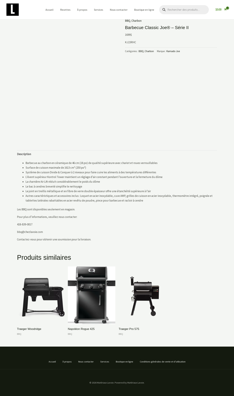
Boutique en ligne (144, 9)
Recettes (65, 9)
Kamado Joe (173, 51)
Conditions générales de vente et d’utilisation (163, 361)
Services (98, 9)
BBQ (127, 21)
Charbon (137, 21)
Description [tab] (24, 154)
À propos (82, 9)
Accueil (50, 9)
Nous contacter (119, 9)
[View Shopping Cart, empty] (221, 10)
